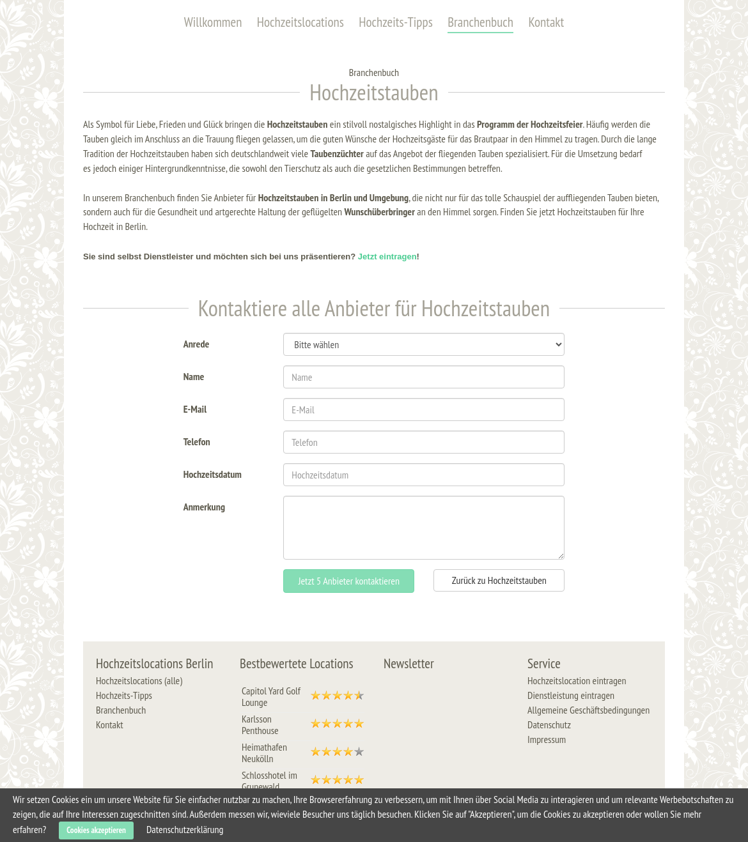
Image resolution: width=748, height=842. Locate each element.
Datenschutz (549, 724)
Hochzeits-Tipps (396, 22)
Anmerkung (204, 505)
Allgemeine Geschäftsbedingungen (588, 709)
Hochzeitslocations (300, 22)
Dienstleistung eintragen (570, 695)
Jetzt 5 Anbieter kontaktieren (349, 580)
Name (194, 375)
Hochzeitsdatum (212, 473)
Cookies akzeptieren (96, 830)
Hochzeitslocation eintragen (576, 680)
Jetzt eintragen (387, 256)
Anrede (196, 342)
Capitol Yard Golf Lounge (271, 696)
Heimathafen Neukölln (264, 752)
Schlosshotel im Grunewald (269, 781)
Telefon (196, 440)
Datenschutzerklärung (184, 829)
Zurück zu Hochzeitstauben (499, 580)
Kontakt (546, 22)
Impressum (546, 739)
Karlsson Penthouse (260, 724)
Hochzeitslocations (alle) (139, 680)
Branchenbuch (480, 22)
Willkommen (213, 22)
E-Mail (194, 407)
